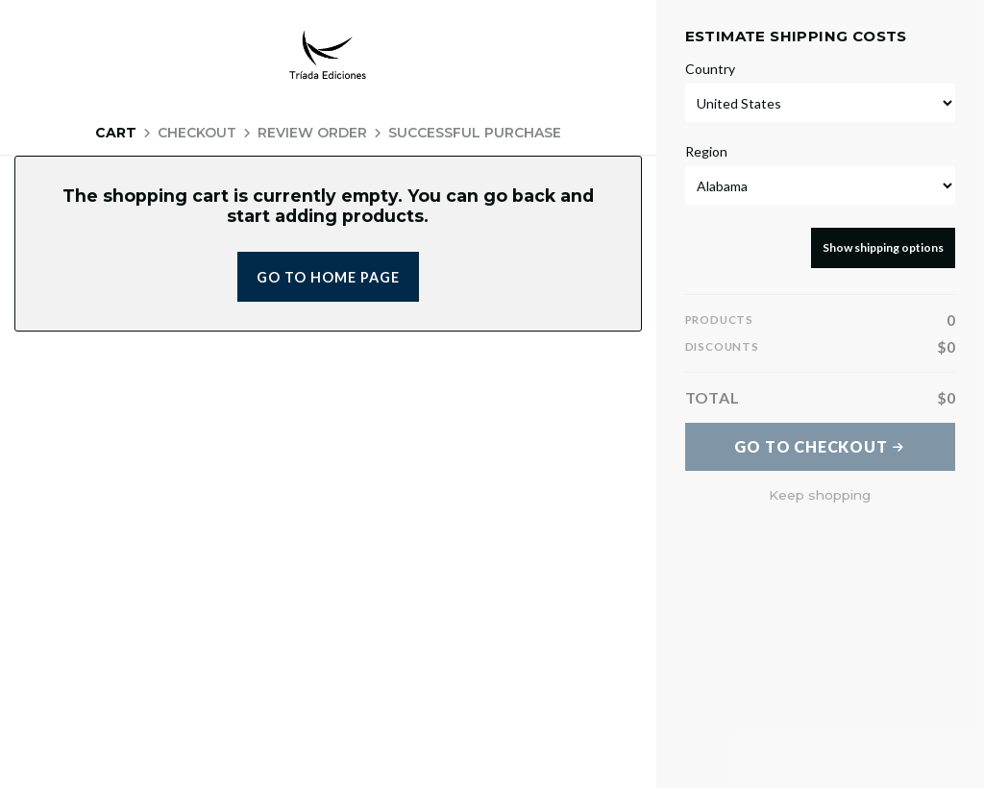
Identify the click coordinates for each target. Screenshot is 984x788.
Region (706, 152)
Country (710, 69)
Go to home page (328, 277)
